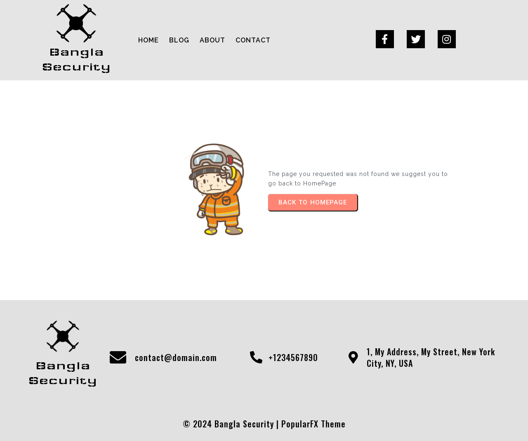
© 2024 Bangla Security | (232, 424)
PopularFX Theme (313, 424)
